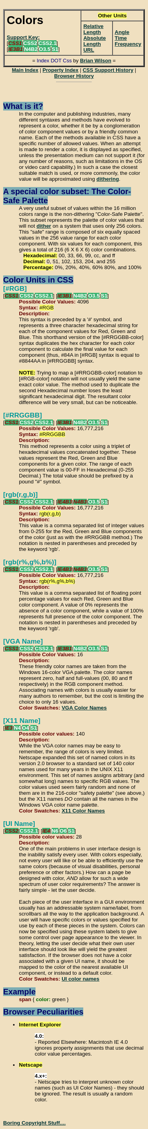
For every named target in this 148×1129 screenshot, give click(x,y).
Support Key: (23, 37)
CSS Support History (107, 70)
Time (121, 38)
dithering (107, 179)
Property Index (61, 70)
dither (43, 226)
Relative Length (93, 29)
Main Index (25, 70)
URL (88, 50)
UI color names (80, 979)
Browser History (74, 76)
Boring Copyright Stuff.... (34, 1123)
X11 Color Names (83, 811)
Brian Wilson (95, 61)
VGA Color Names (84, 708)
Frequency (128, 44)
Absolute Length (94, 41)
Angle (122, 32)
